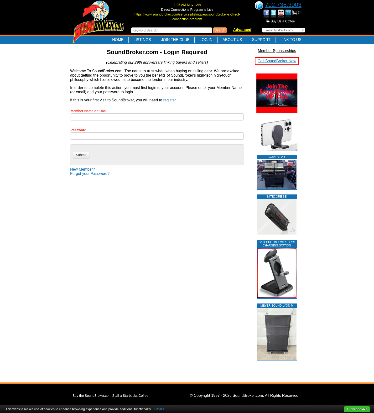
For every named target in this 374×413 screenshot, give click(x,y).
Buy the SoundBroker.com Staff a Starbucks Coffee (110, 395)
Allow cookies (357, 409)
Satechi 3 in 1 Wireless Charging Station (277, 243)
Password (78, 130)
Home (118, 40)
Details (159, 409)
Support (261, 40)
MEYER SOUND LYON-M (276, 305)
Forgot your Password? (89, 174)
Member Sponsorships (277, 51)
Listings (142, 40)
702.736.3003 (283, 4)
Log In (206, 40)
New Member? (82, 169)
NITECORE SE (276, 196)
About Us (232, 40)
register (169, 100)
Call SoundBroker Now (277, 61)
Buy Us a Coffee (280, 21)
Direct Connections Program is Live (187, 9)
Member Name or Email (89, 111)
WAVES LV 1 (277, 157)
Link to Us (290, 40)
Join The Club (175, 40)
